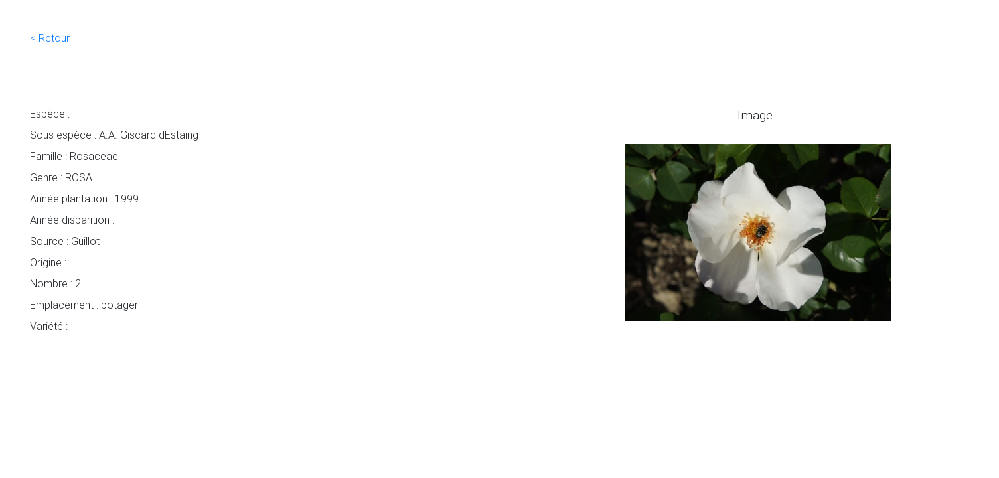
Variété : (49, 326)
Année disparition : (72, 219)
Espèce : (50, 113)
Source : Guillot (65, 241)
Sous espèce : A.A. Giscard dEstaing (114, 134)
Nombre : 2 (55, 283)
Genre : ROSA (61, 177)
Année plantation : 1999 (84, 198)
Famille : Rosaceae (74, 156)
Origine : (48, 262)
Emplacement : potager (84, 304)
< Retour (50, 37)
